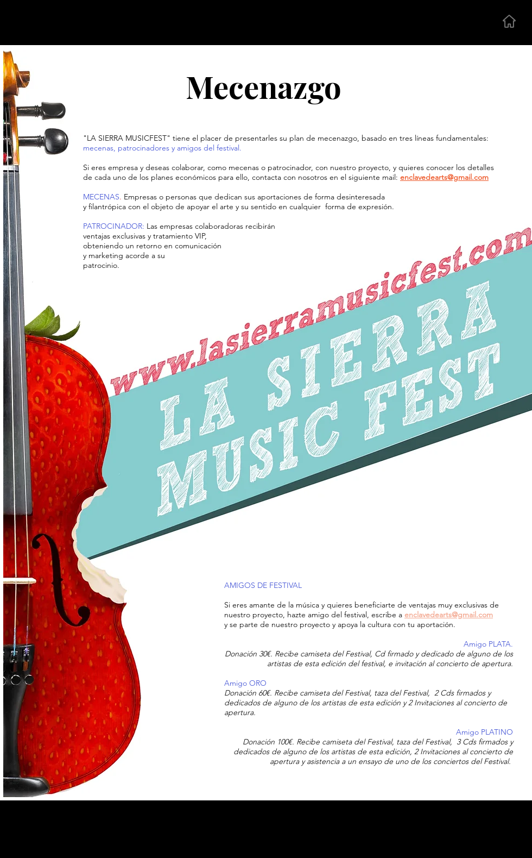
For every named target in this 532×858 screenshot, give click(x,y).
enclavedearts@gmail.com (448, 614)
